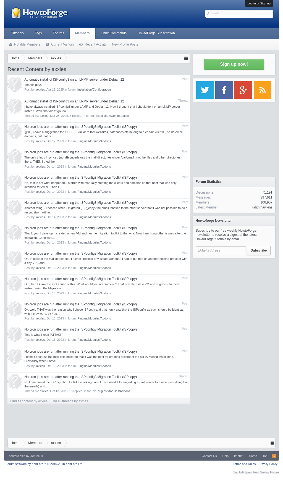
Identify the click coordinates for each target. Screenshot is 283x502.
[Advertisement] (234, 295)
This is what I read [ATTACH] (43, 334)
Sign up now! (234, 64)
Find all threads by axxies (69, 401)
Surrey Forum (269, 472)
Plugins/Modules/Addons (94, 141)
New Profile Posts (125, 44)
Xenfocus (36, 456)
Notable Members (27, 44)
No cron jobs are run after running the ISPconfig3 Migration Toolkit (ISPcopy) (80, 127)
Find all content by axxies (29, 401)
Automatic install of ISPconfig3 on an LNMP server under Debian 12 (74, 79)
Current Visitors (62, 44)
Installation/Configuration (94, 89)
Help (225, 456)
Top (265, 456)
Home (253, 456)
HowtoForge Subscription (156, 33)
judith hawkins (261, 207)
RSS (274, 456)
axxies (40, 89)
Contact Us (209, 456)
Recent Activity (95, 44)
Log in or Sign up (259, 3)
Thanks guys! (33, 84)
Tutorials (17, 33)
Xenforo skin (16, 456)
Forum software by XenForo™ (44, 464)
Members (82, 33)
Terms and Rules (244, 464)
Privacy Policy (267, 464)
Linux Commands (114, 33)
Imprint (238, 456)
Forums (58, 33)
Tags (38, 33)
